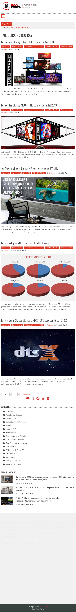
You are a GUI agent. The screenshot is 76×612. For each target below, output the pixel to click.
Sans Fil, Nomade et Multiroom (16, 443)
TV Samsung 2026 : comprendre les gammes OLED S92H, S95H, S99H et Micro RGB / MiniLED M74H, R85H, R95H (45, 478)
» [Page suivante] (18, 394)
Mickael (5, 49)
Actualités (5, 47)
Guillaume (52, 173)
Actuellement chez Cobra (14, 415)
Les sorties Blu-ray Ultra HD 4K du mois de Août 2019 (28, 42)
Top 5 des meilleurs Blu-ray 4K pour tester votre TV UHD (29, 168)
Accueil (5, 27)
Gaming (8, 425)
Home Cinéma (17, 47)
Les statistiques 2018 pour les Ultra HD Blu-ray (25, 243)
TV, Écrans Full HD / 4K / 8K (34, 47)
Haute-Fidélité (11, 429)
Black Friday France (38, 609)
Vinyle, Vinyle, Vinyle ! (13, 464)
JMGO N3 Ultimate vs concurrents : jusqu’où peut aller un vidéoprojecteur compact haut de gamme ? (39, 499)
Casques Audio (11, 418)
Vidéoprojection (66, 47)
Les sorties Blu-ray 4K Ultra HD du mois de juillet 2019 (29, 105)
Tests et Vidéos (11, 447)
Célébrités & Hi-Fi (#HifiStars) (16, 422)
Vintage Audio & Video (14, 461)
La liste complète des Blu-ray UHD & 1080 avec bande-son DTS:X (34, 320)
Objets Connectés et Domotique (17, 436)
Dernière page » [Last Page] (26, 394)
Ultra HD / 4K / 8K (52, 47)
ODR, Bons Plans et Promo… (15, 439)
